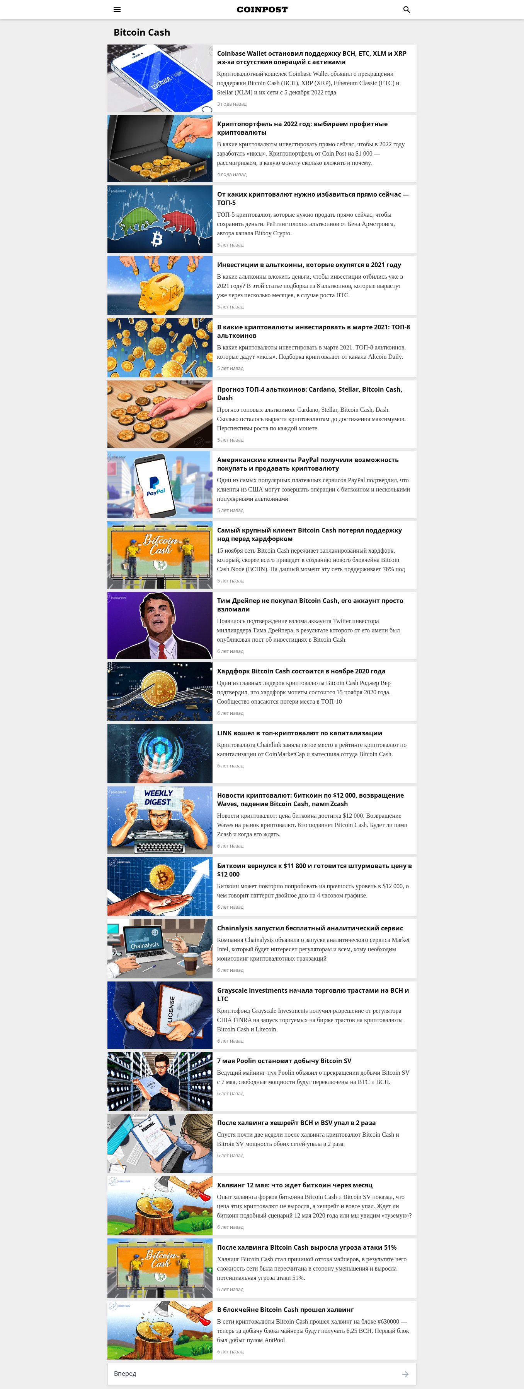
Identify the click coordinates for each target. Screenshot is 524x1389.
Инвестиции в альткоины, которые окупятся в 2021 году (309, 264)
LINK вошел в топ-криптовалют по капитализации (300, 733)
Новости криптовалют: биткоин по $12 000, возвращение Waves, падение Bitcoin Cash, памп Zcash (310, 799)
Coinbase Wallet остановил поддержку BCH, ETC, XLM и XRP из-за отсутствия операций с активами (312, 57)
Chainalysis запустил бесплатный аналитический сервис (310, 928)
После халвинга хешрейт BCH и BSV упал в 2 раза (296, 1122)
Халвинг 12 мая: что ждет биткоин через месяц (295, 1185)
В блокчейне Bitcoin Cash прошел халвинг (285, 1309)
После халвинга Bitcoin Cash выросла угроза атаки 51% (306, 1247)
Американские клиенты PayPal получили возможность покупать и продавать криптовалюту (308, 464)
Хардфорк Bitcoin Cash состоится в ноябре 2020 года (301, 671)
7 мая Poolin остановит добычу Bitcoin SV (284, 1061)
